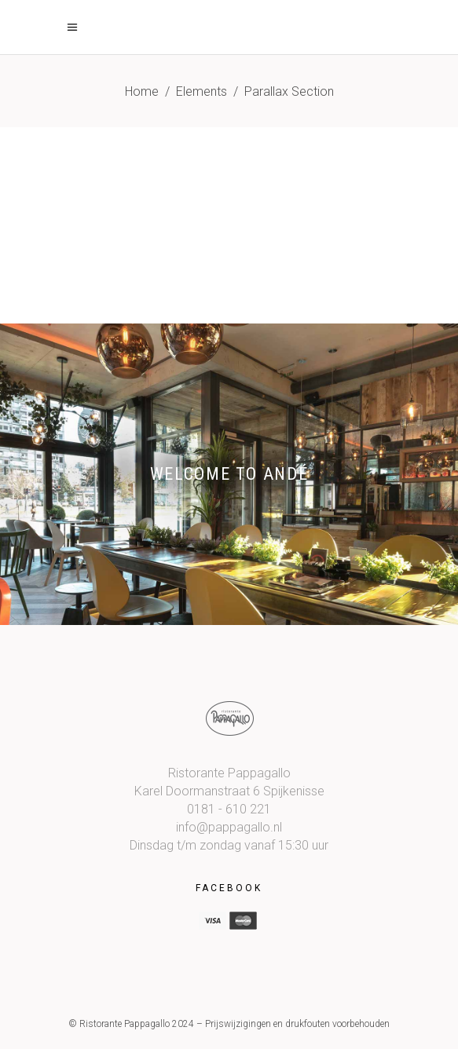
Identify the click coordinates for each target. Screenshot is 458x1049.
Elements (201, 91)
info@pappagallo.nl (229, 827)
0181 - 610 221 (229, 809)
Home (142, 91)
